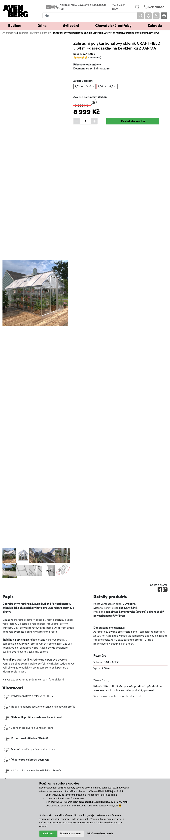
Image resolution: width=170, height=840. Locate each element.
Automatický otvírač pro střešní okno (115, 631)
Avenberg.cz (9, 32)
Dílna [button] (42, 25)
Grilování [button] (71, 25)
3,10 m (90, 86)
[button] (7, 293)
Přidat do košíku (133, 121)
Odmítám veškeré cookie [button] (100, 833)
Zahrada (23, 32)
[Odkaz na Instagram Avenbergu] (52, 7)
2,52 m (79, 86)
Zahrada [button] (155, 25)
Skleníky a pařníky (40, 32)
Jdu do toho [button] (48, 833)
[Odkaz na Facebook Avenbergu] (47, 7)
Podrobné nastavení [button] (70, 833)
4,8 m (112, 86)
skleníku (59, 619)
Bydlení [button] (14, 25)
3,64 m (102, 86)
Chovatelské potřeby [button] (113, 25)
